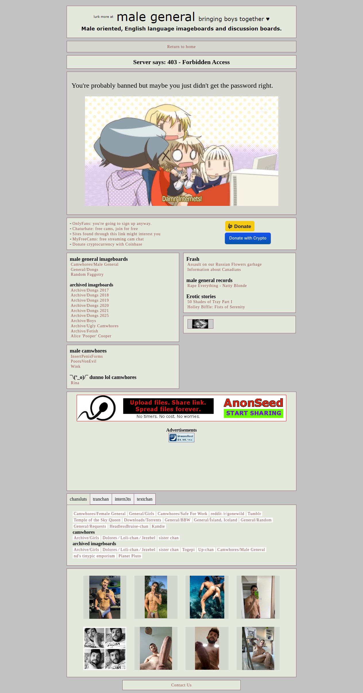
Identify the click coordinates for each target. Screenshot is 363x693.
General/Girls (142, 514)
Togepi (188, 549)
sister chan (169, 538)
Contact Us (181, 685)
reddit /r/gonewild (227, 514)
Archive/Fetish (84, 331)
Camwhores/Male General (95, 264)
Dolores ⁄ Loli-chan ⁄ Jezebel (129, 538)
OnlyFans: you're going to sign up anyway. (112, 223)
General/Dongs (85, 269)
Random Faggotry (87, 274)
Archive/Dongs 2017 (90, 290)
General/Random (256, 520)
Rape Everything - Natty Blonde (217, 286)
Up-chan (206, 549)
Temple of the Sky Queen (97, 520)
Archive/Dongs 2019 (90, 300)
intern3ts (123, 499)
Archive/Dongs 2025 (90, 315)
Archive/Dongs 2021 (90, 311)
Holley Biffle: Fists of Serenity (216, 307)
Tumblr (254, 514)
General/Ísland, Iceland (216, 520)
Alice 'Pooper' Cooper (91, 336)
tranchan (101, 499)
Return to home (181, 47)
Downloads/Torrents (142, 520)
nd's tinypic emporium (94, 556)
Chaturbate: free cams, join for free (105, 229)
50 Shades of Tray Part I (210, 302)
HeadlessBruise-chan (129, 526)
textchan (144, 499)
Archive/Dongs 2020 (90, 305)
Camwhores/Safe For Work (182, 514)
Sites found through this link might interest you (116, 234)
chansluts (78, 499)
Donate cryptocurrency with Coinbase (107, 244)
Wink (76, 366)
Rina (75, 383)
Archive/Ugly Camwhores (95, 326)
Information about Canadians (214, 269)
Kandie (158, 526)
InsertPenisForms (87, 356)
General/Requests (90, 526)
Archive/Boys (83, 321)
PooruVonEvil (84, 361)
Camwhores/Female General (100, 514)
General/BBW (178, 520)
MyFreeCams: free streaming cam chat (108, 239)
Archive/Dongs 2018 (90, 295)
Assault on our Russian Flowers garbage (225, 264)
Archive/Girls (86, 538)
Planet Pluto (130, 556)
